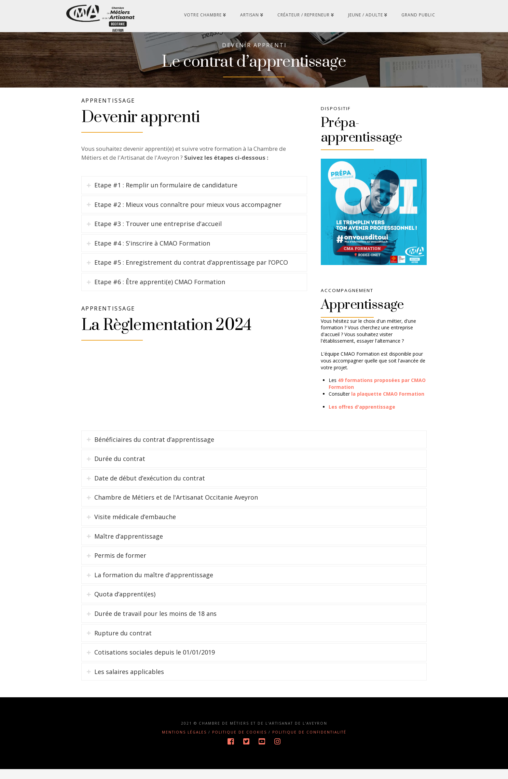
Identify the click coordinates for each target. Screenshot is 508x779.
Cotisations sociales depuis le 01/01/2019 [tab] (154, 662)
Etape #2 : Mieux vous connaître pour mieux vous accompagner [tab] (188, 222)
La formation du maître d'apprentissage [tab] (153, 585)
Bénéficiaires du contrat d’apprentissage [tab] (154, 449)
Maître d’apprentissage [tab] (128, 546)
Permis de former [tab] (120, 566)
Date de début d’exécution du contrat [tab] (149, 488)
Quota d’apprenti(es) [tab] (124, 604)
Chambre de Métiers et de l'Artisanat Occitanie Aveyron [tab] (176, 507)
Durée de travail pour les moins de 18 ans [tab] (155, 624)
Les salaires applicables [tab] (129, 682)
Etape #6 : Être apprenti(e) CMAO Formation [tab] (159, 299)
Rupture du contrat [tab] (123, 643)
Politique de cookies (239, 742)
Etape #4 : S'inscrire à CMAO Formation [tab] (152, 261)
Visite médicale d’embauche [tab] (135, 527)
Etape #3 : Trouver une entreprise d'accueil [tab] (158, 241)
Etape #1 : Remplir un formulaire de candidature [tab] (165, 203)
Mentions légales (184, 742)
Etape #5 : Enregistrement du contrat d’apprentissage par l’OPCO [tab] (191, 280)
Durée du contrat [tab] (119, 469)
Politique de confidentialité (309, 742)
